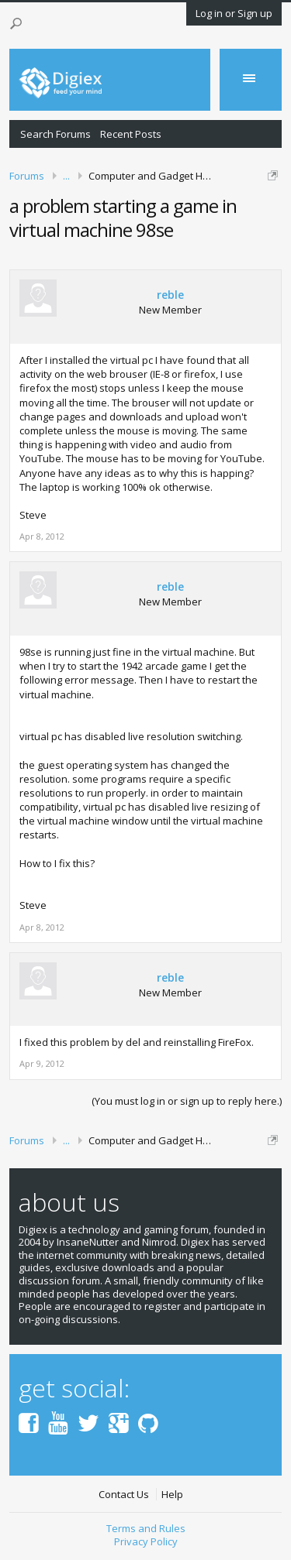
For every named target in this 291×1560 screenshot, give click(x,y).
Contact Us (124, 1494)
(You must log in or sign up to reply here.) (187, 1101)
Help (172, 1494)
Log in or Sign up (234, 13)
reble (170, 295)
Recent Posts (130, 134)
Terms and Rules (145, 1528)
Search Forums (55, 134)
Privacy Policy (146, 1541)
